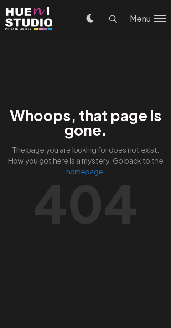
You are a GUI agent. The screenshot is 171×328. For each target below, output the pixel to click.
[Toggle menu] (145, 18)
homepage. (85, 171)
